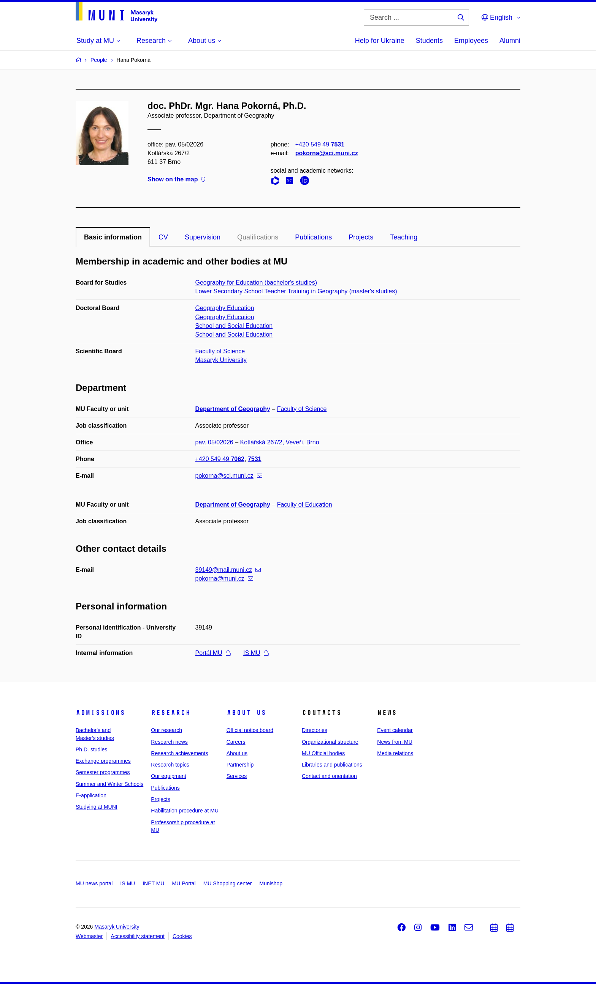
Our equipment (168, 776)
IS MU (255, 653)
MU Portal (183, 883)
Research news (169, 742)
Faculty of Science (220, 351)
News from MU (394, 742)
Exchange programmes (103, 761)
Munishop (270, 883)
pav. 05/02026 (214, 442)
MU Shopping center (227, 883)
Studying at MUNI (96, 807)
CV (163, 237)
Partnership (240, 765)
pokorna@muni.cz (224, 578)
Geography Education (224, 308)
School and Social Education (234, 326)
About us (246, 712)
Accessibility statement (138, 936)
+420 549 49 (319, 144)
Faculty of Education (304, 504)
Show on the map (176, 179)
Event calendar (394, 730)
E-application (91, 795)
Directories (314, 730)
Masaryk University (221, 360)
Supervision (202, 237)
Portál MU (212, 653)
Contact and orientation (329, 776)
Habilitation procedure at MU (184, 811)
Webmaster (89, 936)
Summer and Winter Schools (109, 784)
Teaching (403, 237)
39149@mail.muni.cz (228, 570)
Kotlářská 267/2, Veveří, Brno (279, 442)
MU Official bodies (323, 753)
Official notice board (250, 730)
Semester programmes (103, 772)
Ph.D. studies (91, 749)
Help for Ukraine (379, 40)
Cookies (182, 936)
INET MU (153, 883)
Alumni (509, 40)
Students (429, 40)
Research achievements (179, 753)
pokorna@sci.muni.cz (326, 153)
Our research (166, 730)
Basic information (113, 237)
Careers (236, 742)
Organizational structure (330, 742)
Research (170, 712)
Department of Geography (232, 409)
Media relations (395, 753)
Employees (471, 40)
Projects (361, 237)
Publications (313, 237)
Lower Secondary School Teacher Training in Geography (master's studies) (296, 291)
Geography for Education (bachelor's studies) (256, 282)
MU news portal (94, 883)
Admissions (100, 712)
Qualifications (257, 237)
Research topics (170, 765)
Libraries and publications (332, 765)
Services (237, 776)
